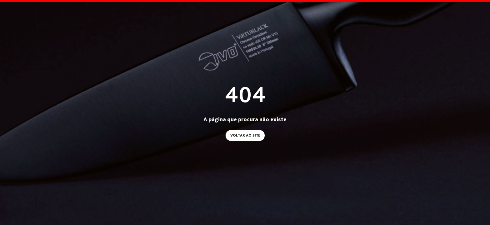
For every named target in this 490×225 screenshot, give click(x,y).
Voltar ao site (245, 134)
